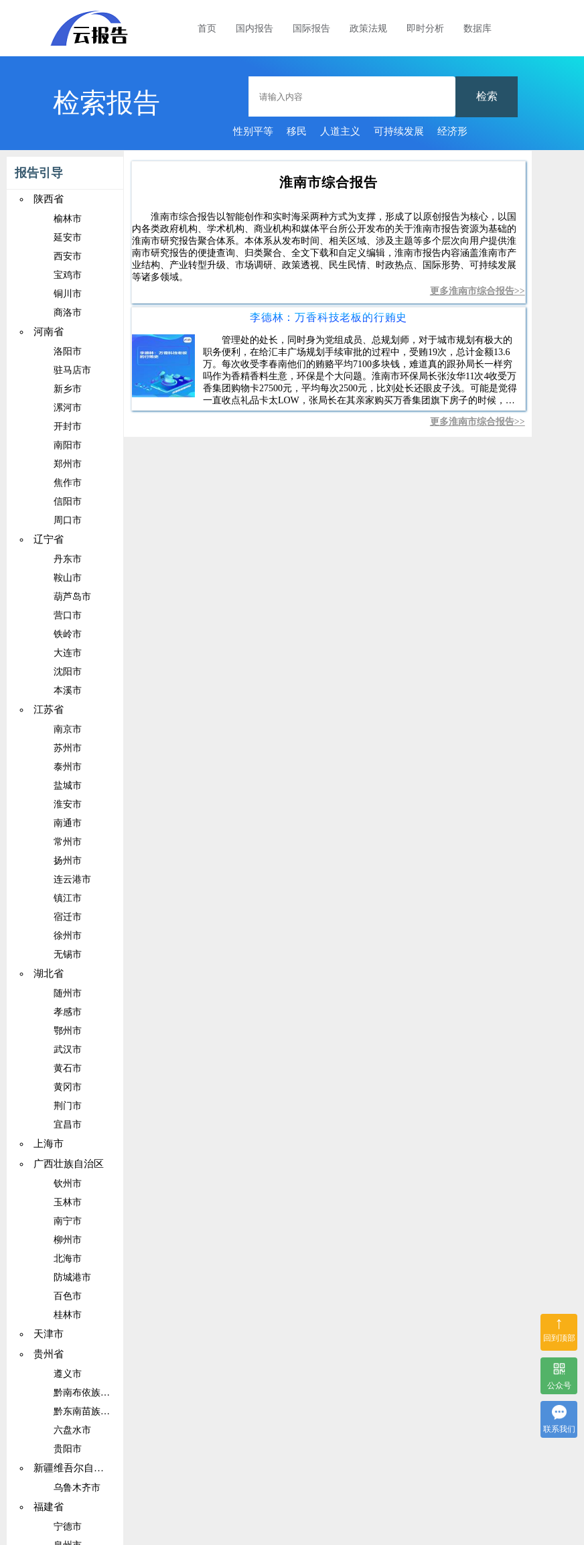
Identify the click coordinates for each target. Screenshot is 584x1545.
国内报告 (254, 28)
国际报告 (311, 28)
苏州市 (68, 748)
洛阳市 (68, 351)
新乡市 (68, 389)
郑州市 (68, 464)
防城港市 (72, 1277)
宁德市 (68, 1527)
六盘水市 (72, 1430)
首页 (207, 28)
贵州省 (48, 1354)
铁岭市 (68, 634)
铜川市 (68, 294)
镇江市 (68, 898)
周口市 (68, 520)
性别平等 (253, 131)
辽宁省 (48, 539)
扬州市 (68, 861)
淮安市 (68, 804)
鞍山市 (68, 578)
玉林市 (68, 1202)
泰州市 (68, 767)
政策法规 (368, 28)
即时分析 (425, 28)
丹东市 (68, 559)
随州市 (68, 993)
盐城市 (68, 786)
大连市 (68, 653)
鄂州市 (68, 1031)
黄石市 (68, 1068)
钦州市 (68, 1184)
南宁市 (68, 1221)
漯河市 (68, 408)
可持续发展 (399, 131)
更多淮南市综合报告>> (477, 291)
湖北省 (48, 973)
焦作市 (68, 483)
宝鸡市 (68, 275)
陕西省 (48, 199)
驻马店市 (72, 370)
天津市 (48, 1334)
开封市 (68, 426)
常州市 (68, 842)
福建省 (48, 1506)
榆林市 (68, 219)
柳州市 (68, 1240)
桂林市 (68, 1315)
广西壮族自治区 (68, 1163)
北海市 (68, 1259)
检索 (487, 96)
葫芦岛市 (72, 597)
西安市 (68, 256)
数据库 (477, 28)
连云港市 (72, 879)
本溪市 (68, 690)
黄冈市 (68, 1087)
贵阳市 (68, 1449)
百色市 (68, 1296)
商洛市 (68, 313)
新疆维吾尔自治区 (73, 1468)
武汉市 (68, 1050)
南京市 (68, 729)
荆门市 (68, 1106)
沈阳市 (68, 672)
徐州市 (68, 936)
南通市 (68, 823)
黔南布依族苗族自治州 (100, 1393)
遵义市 (68, 1374)
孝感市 (68, 1012)
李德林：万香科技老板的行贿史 (328, 317)
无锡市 (68, 954)
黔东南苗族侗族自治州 (100, 1411)
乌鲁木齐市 (77, 1488)
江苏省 (48, 709)
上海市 (48, 1143)
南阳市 (68, 445)
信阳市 (68, 501)
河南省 (48, 331)
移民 (297, 131)
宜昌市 (68, 1125)
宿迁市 (68, 917)
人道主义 (340, 131)
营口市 (68, 615)
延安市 (68, 237)
